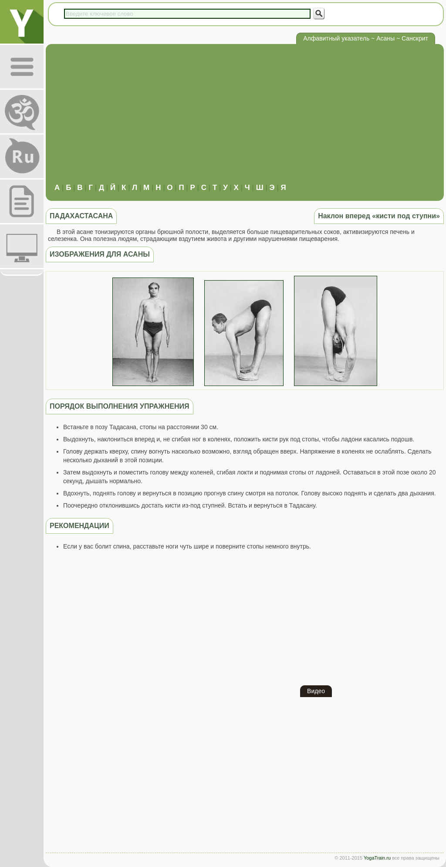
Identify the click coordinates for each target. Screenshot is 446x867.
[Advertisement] (245, 118)
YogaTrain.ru (377, 857)
